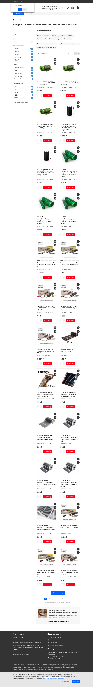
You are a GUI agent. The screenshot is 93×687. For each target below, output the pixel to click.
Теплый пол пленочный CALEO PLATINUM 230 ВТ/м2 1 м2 (46, 308)
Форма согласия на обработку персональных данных (28, 648)
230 (16, 98)
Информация (18, 634)
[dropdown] (14, 2)
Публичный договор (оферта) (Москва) (26, 645)
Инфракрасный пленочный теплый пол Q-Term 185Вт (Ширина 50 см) (69, 438)
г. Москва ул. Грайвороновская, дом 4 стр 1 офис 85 (63, 653)
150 (16, 87)
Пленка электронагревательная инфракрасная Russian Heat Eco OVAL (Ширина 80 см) (69, 220)
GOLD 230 (18, 76)
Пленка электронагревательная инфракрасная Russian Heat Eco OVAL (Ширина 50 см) (45, 220)
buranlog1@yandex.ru (51, 9)
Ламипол (67, 39)
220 (16, 92)
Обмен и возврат (18, 637)
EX (16, 71)
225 (16, 95)
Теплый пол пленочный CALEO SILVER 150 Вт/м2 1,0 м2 (69, 308)
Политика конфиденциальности (54, 678)
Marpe (17, 55)
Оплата (15, 640)
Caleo (17, 49)
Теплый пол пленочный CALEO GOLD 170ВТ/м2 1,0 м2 (46, 265)
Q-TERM (18, 57)
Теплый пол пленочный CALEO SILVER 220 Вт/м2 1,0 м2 (45, 351)
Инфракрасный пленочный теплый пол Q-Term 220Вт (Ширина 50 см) (46, 483)
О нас (14, 652)
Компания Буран (55, 39)
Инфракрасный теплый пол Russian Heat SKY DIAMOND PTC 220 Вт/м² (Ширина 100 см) (68, 127)
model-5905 (19, 79)
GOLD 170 (18, 73)
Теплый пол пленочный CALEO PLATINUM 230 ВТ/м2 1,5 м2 (69, 572)
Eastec (17, 52)
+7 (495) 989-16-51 (49, 7)
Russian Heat (41, 39)
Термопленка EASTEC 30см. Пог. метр (67, 350)
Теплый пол (20, 20)
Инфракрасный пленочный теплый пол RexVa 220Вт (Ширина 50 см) (46, 528)
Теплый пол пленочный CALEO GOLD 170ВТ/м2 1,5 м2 (69, 527)
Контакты (16, 657)
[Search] (55, 14)
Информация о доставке (21, 654)
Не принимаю (65, 681)
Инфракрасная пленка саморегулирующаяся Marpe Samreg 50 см (68, 394)
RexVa (17, 60)
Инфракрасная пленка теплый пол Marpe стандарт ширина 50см (45, 437)
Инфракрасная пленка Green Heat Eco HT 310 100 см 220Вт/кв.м (46, 126)
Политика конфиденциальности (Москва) (27, 642)
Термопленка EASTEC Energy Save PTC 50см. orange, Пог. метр (45, 394)
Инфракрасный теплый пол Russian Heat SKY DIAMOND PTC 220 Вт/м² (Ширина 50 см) (45, 172)
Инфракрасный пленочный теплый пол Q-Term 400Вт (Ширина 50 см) (68, 483)
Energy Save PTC (20, 68)
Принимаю (76, 681)
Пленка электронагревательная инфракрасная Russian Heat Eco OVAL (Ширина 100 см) (69, 173)
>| (70, 599)
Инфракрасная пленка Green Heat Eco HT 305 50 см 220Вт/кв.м (46, 83)
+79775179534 (54, 640)
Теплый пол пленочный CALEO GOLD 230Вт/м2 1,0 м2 (69, 265)
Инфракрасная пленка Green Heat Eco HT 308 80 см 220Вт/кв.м (69, 83)
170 (16, 90)
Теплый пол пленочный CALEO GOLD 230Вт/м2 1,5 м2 (46, 572)
